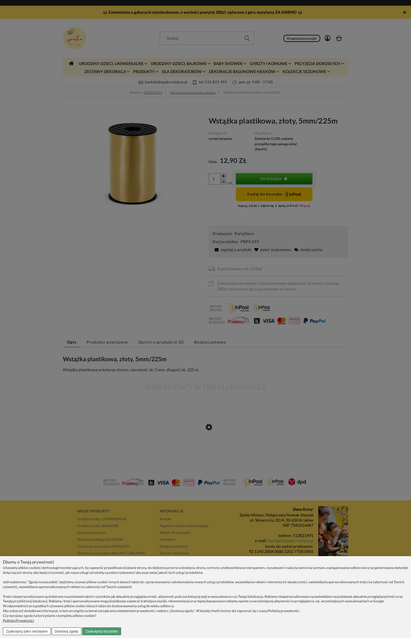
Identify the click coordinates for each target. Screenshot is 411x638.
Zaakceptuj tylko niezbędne (26, 631)
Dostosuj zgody (66, 631)
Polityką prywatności (283, 611)
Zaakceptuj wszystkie (101, 631)
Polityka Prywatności (18, 620)
